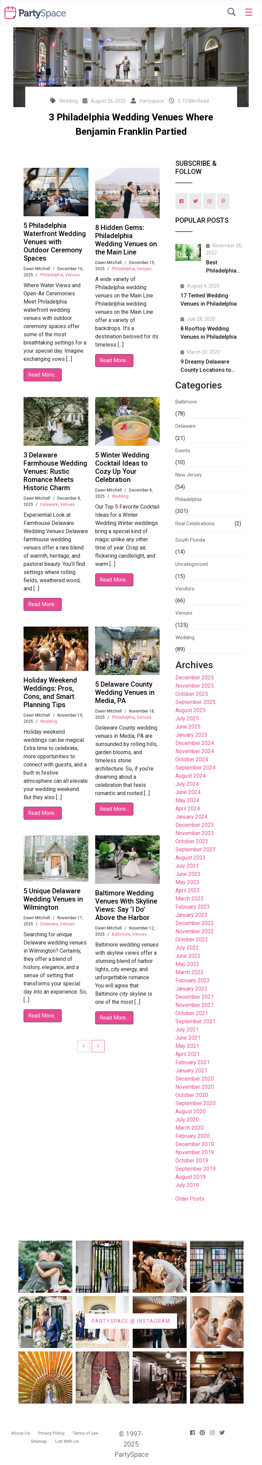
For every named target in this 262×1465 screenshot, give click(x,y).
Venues (72, 275)
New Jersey (188, 475)
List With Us (67, 1441)
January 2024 (191, 817)
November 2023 (194, 833)
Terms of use (85, 1433)
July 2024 (187, 784)
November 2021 (194, 1005)
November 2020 (194, 1087)
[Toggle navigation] (249, 12)
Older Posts (189, 1199)
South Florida (190, 540)
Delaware (49, 504)
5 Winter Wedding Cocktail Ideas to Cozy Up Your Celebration (122, 467)
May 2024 (187, 800)
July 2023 (187, 866)
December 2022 (194, 923)
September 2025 (195, 702)
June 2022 (188, 956)
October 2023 (191, 841)
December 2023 (194, 825)
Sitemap (39, 1441)
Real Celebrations (195, 524)
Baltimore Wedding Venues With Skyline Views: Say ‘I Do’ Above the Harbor (126, 905)
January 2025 (191, 735)
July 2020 (187, 1119)
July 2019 (187, 1185)
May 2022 (187, 964)
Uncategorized (191, 564)
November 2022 (194, 931)
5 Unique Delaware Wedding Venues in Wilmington (53, 899)
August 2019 (190, 1177)
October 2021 (191, 1013)
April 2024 (187, 808)
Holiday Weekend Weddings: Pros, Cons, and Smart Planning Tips (50, 692)
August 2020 (190, 1111)
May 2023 (187, 882)
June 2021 (188, 1038)
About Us (20, 1433)
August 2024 (190, 776)
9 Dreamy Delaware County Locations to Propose (205, 369)
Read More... (42, 374)
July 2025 (187, 718)
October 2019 (191, 1160)
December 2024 (194, 743)
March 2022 (189, 972)
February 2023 (192, 907)
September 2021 (195, 1021)
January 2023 (191, 915)
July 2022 (187, 947)
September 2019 (195, 1169)
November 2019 (194, 1152)
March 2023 (189, 898)
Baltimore (121, 934)
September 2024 (195, 767)
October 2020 (191, 1095)
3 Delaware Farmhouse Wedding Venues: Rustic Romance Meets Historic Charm (55, 471)
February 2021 (192, 1062)
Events (182, 451)
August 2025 (190, 710)
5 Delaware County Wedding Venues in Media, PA (125, 692)
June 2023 (188, 874)
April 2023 (187, 890)
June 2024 (188, 792)
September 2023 (195, 849)
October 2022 (191, 939)
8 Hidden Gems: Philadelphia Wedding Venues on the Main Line (126, 239)
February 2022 (192, 980)
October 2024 (191, 759)
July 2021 (187, 1029)
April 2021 (187, 1054)
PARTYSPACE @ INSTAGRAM (131, 1320)
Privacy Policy (51, 1433)
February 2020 (192, 1136)
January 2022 (191, 988)
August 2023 (190, 857)
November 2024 (194, 751)
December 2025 (194, 677)
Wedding (120, 496)
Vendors (184, 589)
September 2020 (195, 1103)
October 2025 (191, 694)
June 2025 (188, 726)
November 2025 (194, 686)
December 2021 (194, 997)
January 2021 (191, 1070)
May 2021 (187, 1046)
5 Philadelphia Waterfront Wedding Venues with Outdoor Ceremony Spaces (55, 241)
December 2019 (194, 1144)
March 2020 (189, 1128)
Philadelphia (51, 275)
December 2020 (194, 1078)
